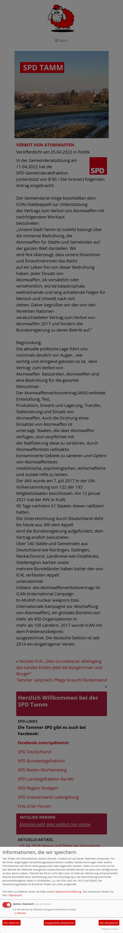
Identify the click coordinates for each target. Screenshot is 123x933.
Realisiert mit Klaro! (110, 929)
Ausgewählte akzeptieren (59, 922)
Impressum (15, 895)
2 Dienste (19, 913)
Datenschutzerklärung (68, 891)
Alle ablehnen (11, 922)
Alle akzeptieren (108, 922)
